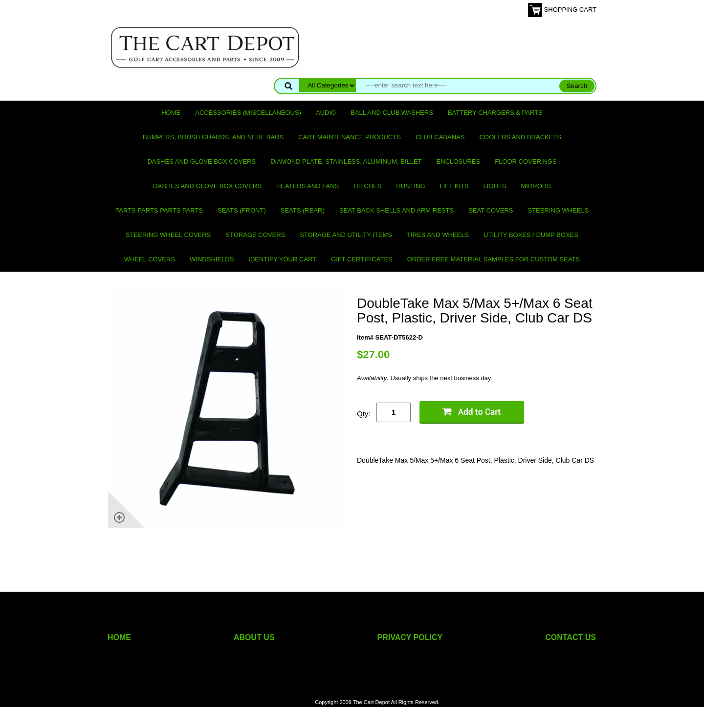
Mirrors (536, 186)
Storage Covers (255, 234)
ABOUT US (254, 637)
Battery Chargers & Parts (495, 112)
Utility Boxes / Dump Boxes (531, 234)
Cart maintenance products (349, 137)
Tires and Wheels (438, 234)
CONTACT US (570, 637)
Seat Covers (490, 210)
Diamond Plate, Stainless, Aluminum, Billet (345, 161)
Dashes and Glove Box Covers (201, 161)
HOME (119, 637)
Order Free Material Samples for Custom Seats (493, 259)
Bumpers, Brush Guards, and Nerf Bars (213, 137)
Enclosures (459, 161)
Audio (326, 112)
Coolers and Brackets (520, 137)
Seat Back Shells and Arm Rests (396, 210)
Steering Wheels (558, 210)
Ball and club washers (392, 112)
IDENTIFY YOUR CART (282, 259)
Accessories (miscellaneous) (248, 112)
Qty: (364, 413)
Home (170, 112)
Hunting (410, 186)
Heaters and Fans (307, 186)
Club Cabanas (440, 137)
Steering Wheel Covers (168, 234)
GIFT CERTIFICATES (362, 259)
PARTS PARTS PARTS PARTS (159, 210)
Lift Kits (454, 186)
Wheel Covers (149, 259)
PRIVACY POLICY (410, 637)
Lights (495, 186)
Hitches (367, 186)
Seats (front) (242, 210)
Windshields (212, 259)
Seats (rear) (303, 210)
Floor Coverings (525, 161)
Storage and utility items (346, 234)
